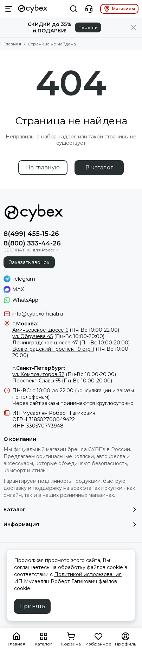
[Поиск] (73, 9)
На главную (43, 167)
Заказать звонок (29, 262)
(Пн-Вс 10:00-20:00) (58, 336)
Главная (12, 43)
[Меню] (9, 9)
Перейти (88, 27)
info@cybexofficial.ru (37, 314)
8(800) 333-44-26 (32, 243)
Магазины (119, 9)
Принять (32, 606)
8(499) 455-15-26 (31, 234)
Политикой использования (88, 574)
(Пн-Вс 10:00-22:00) (65, 330)
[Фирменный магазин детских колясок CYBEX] (33, 9)
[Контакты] (89, 9)
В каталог (99, 167)
